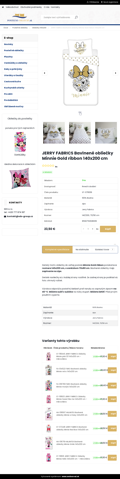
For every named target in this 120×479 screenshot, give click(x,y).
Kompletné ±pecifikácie (57, 249)
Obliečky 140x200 (39, 27)
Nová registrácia (111, 2)
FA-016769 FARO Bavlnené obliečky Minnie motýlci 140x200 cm (71, 385)
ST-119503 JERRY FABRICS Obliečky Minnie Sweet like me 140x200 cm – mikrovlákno (71, 399)
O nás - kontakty (52, 7)
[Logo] (19, 17)
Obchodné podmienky (31, 7)
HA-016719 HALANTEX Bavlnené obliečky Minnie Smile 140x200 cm (71, 442)
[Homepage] (3, 7)
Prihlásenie (94, 2)
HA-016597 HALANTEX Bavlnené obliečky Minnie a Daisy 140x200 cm (71, 413)
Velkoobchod (12, 7)
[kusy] (88, 229)
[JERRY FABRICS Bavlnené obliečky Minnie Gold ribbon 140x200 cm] (80, 73)
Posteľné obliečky (20, 27)
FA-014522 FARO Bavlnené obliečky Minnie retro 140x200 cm (71, 370)
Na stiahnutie (82, 249)
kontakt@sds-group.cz (20, 216)
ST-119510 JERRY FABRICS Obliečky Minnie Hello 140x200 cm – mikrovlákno (73, 457)
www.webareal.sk (70, 476)
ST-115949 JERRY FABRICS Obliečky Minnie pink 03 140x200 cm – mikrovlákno (71, 356)
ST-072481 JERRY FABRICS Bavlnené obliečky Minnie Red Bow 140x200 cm (72, 428)
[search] (76, 18)
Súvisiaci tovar (105, 249)
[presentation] (44, 73)
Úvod (6, 27)
